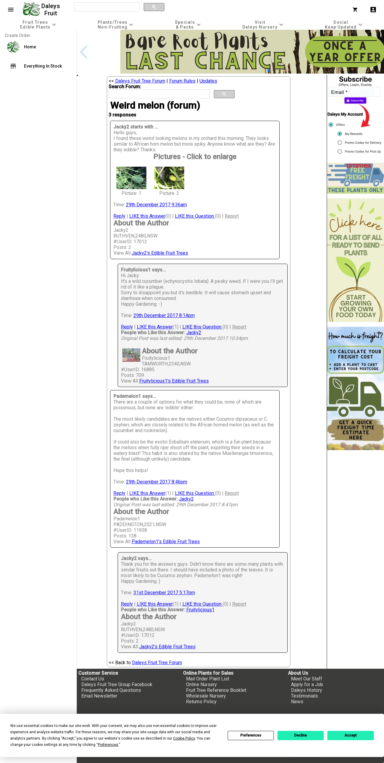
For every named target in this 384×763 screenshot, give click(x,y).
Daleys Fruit (51, 9)
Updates (208, 81)
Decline (300, 735)
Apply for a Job (307, 684)
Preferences (250, 735)
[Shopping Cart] (356, 9)
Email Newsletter (99, 696)
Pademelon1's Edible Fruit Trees (166, 541)
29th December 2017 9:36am (156, 204)
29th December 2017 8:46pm (156, 482)
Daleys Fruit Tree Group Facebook (116, 684)
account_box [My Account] (373, 9)
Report (232, 216)
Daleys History (306, 690)
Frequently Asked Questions (111, 690)
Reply (119, 216)
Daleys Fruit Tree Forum (140, 81)
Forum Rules (182, 81)
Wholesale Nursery (206, 696)
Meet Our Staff (306, 679)
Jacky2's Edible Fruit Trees (160, 253)
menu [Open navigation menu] (10, 9)
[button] (269, 70)
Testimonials (304, 696)
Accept (350, 735)
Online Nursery (201, 684)
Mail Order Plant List (207, 679)
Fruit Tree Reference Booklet (216, 690)
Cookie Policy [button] (184, 738)
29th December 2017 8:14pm (164, 315)
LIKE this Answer (147, 216)
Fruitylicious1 (200, 610)
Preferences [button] (108, 745)
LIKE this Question (195, 216)
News (297, 701)
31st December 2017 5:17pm (164, 592)
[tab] (39, 24)
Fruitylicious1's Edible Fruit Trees (174, 381)
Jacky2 (193, 332)
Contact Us (92, 679)
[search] (106, 7)
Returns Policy (201, 701)
